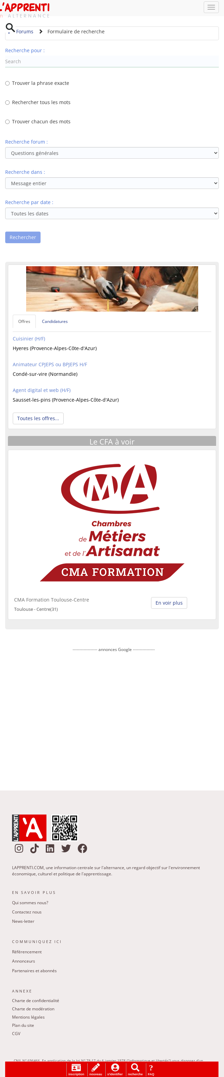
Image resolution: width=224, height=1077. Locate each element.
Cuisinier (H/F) (29, 340)
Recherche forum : (26, 143)
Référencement (27, 953)
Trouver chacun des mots (38, 123)
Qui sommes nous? (30, 904)
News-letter (23, 923)
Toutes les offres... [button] (38, 420)
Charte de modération (33, 1010)
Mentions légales (28, 1019)
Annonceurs (23, 963)
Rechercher (23, 239)
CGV (16, 1035)
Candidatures (55, 323)
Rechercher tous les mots (38, 104)
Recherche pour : (25, 52)
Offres (24, 323)
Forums (20, 33)
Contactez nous (27, 914)
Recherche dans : (25, 173)
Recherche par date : (29, 204)
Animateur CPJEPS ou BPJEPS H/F (50, 366)
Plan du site (23, 1027)
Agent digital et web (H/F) (42, 392)
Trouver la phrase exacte (37, 84)
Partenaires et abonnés (34, 972)
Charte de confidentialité (35, 1002)
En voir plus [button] (169, 604)
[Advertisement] (114, 718)
